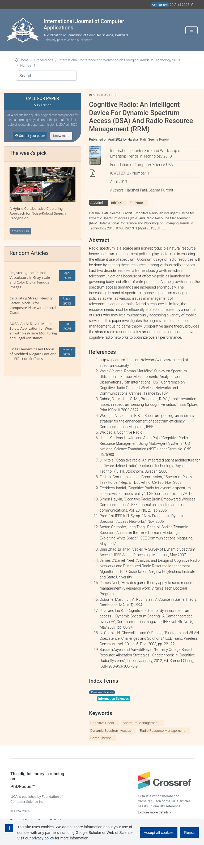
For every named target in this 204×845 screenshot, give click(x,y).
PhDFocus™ (23, 786)
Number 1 (27, 65)
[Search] (46, 76)
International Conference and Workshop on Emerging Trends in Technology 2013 (119, 60)
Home (24, 60)
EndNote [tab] (136, 203)
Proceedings (43, 60)
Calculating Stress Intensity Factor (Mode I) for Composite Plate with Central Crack (33, 305)
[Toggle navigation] (191, 30)
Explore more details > (154, 812)
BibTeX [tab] (116, 203)
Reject (189, 832)
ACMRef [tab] (96, 203)
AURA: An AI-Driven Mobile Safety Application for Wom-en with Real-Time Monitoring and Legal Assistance (33, 330)
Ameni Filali (20, 231)
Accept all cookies (158, 832)
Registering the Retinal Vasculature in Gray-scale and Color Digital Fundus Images (30, 279)
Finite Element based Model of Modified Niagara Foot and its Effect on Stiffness (33, 354)
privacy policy (43, 838)
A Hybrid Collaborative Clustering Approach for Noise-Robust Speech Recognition (38, 213)
